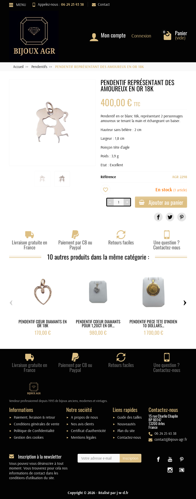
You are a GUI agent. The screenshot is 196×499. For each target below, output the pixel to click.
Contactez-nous (129, 437)
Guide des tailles (129, 417)
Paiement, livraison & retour (34, 417)
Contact (101, 4)
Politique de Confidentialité (34, 430)
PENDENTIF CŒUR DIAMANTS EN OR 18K (43, 323)
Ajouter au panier (161, 202)
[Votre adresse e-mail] (99, 458)
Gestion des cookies (29, 437)
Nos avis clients (82, 424)
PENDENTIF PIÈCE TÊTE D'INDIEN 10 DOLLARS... (153, 323)
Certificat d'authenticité (88, 430)
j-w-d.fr (122, 492)
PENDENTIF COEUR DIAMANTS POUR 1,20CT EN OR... (98, 323)
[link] (158, 217)
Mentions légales (83, 437)
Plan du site (126, 430)
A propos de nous (84, 417)
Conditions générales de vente (36, 424)
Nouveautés (126, 424)
